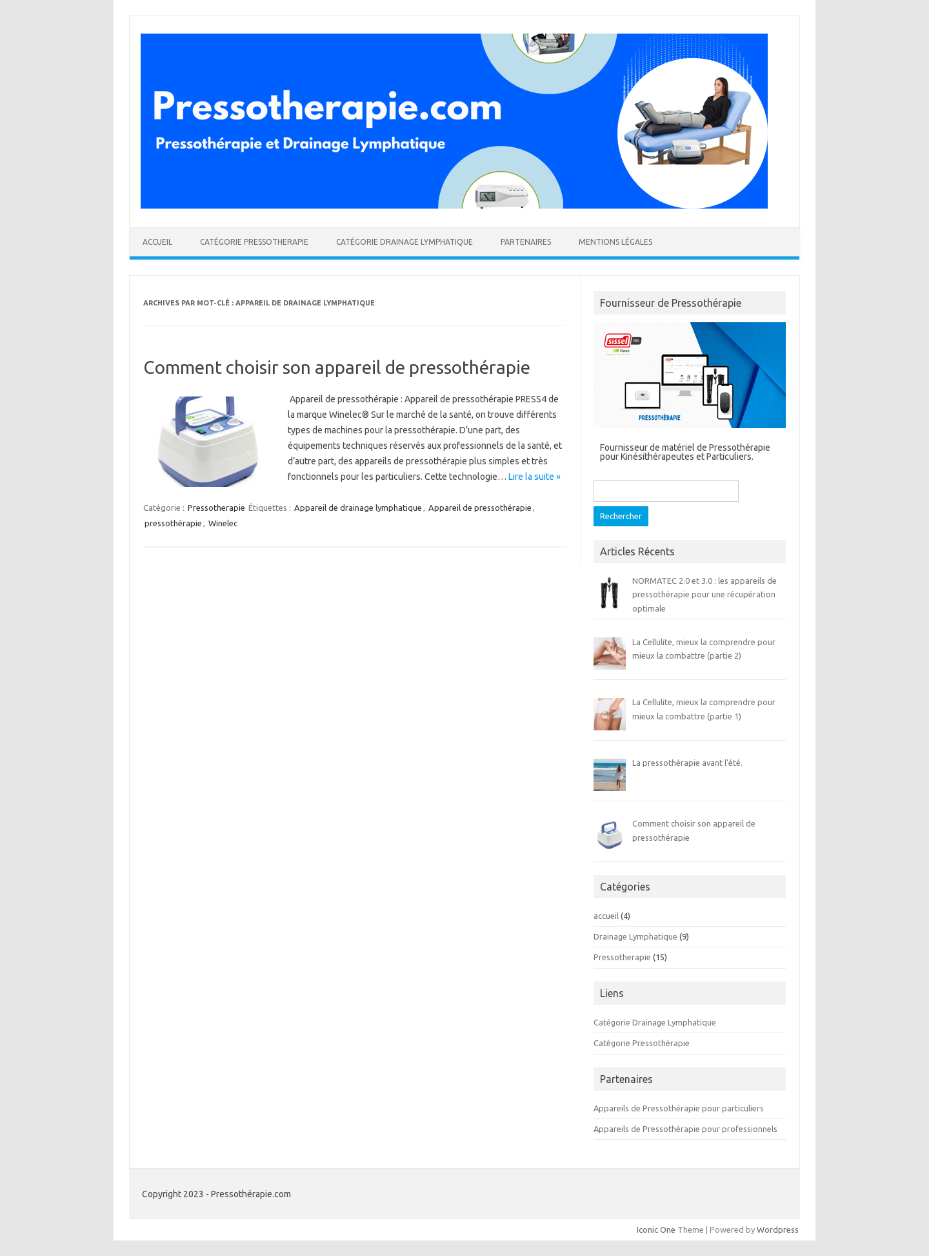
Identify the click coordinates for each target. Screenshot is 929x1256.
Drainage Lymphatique (635, 936)
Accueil (157, 242)
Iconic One (656, 1229)
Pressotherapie (216, 507)
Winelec (222, 523)
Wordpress (778, 1229)
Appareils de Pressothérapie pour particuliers (679, 1108)
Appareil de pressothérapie (480, 507)
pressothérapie (173, 523)
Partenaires (526, 242)
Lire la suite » (534, 476)
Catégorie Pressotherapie (254, 242)
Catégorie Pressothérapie (642, 1042)
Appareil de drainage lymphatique (358, 507)
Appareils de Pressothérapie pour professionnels (685, 1128)
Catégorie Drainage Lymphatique (404, 242)
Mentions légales (615, 242)
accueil (606, 915)
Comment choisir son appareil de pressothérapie (336, 367)
